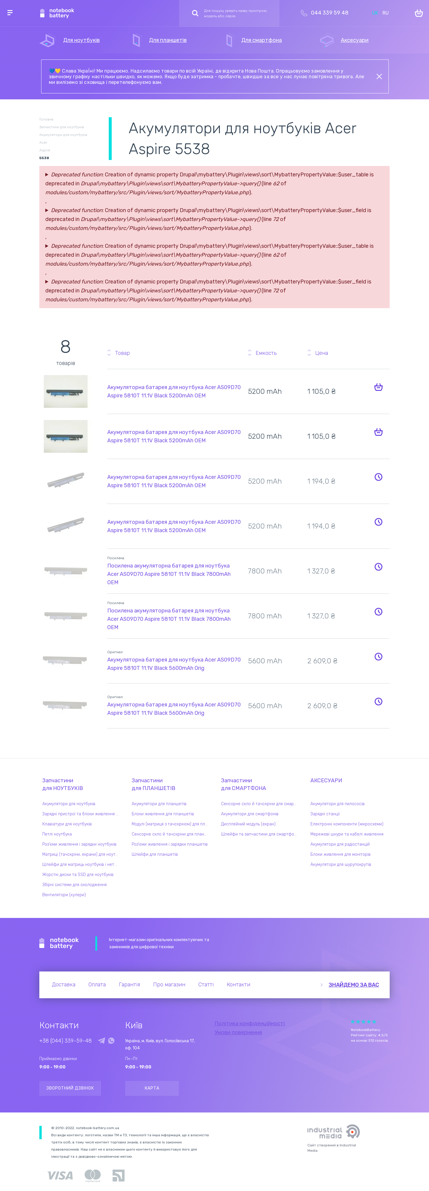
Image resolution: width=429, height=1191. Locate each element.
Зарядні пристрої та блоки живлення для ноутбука (82, 814)
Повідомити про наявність (378, 476)
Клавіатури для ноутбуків (67, 824)
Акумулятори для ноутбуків (68, 803)
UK (375, 13)
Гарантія (129, 984)
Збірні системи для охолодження (74, 884)
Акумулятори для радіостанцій (340, 844)
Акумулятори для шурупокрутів (340, 864)
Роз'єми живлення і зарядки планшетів (170, 844)
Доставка (63, 984)
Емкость (266, 353)
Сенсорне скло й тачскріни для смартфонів (260, 803)
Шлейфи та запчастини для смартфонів (260, 834)
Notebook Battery (59, 943)
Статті (206, 984)
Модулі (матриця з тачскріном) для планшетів (171, 824)
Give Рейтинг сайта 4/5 (369, 1021)
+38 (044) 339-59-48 (65, 1041)
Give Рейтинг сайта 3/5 (363, 1021)
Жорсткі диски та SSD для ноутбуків (78, 874)
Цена (321, 353)
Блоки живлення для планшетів (163, 814)
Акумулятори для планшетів (159, 803)
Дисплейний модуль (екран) (248, 824)
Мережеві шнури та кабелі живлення (346, 834)
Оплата (97, 984)
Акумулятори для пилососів (337, 803)
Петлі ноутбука (57, 834)
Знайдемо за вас (354, 985)
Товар (122, 353)
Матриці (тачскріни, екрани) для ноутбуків (82, 854)
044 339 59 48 (330, 13)
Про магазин (169, 984)
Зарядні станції (325, 814)
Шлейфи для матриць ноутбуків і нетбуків (82, 864)
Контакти (238, 984)
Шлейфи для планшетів (155, 854)
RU (386, 13)
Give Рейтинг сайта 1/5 (352, 1021)
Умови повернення (238, 1032)
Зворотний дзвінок (70, 1088)
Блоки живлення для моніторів (340, 854)
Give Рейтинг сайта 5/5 (374, 1021)
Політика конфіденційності (249, 1023)
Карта (152, 1088)
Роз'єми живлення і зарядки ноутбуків (79, 844)
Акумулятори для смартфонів (250, 814)
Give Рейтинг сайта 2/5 (358, 1021)
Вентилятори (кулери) (64, 894)
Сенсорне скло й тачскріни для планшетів (171, 834)
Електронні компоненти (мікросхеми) (346, 824)
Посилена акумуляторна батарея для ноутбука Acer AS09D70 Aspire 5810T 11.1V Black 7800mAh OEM (169, 574)
